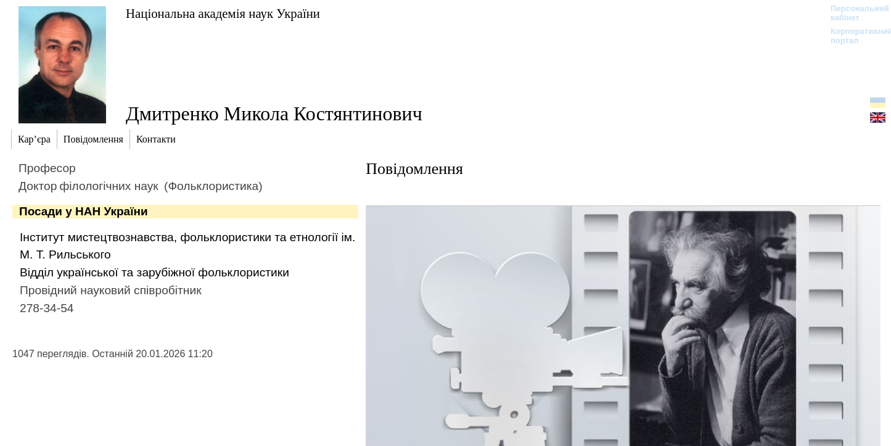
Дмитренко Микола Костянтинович (274, 113)
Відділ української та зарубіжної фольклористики (154, 272)
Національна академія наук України (223, 13)
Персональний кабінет (854, 13)
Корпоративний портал (854, 36)
